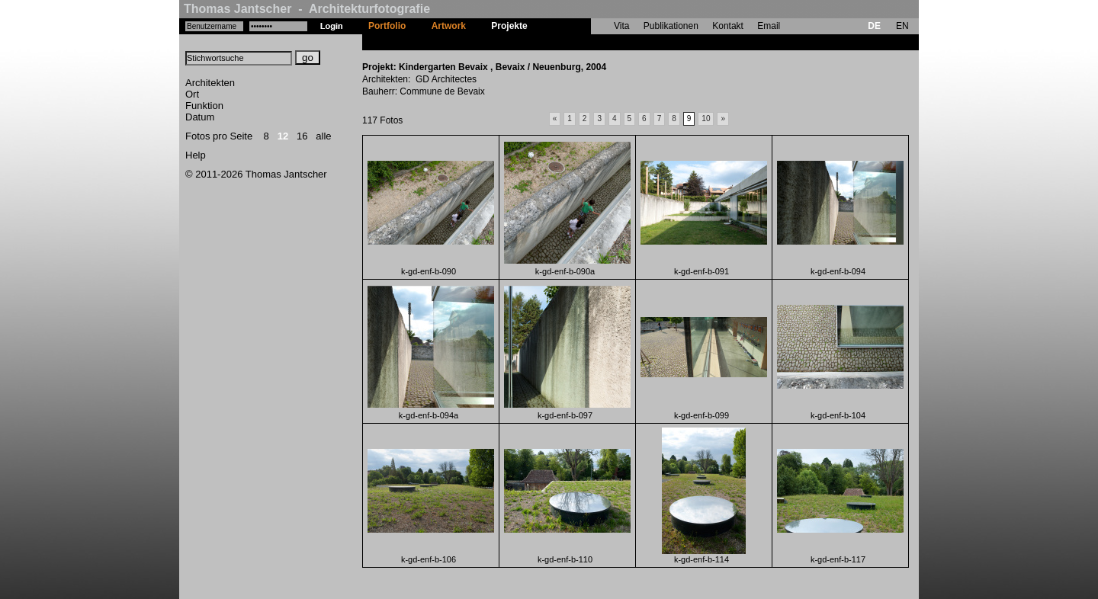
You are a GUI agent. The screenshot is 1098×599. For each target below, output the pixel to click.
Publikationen (671, 26)
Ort (192, 94)
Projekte (509, 26)
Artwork (449, 26)
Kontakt (727, 26)
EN (902, 26)
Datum (199, 117)
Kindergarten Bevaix (584, 42)
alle (323, 136)
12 (283, 136)
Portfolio (387, 26)
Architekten (210, 82)
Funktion (204, 105)
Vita (621, 26)
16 (302, 136)
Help (195, 155)
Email (768, 26)
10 (706, 118)
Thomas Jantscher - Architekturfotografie (307, 8)
